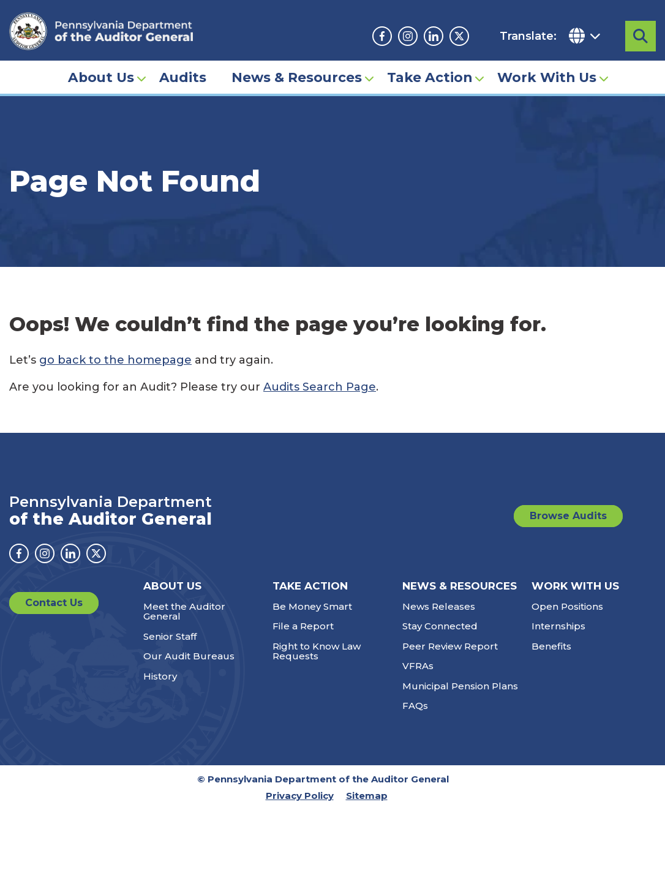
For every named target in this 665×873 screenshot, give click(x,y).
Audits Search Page (319, 387)
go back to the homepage (115, 360)
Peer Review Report (450, 646)
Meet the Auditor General (184, 612)
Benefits (551, 646)
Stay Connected (440, 626)
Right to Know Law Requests (316, 651)
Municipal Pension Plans (460, 686)
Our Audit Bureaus (189, 656)
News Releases (438, 606)
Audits (182, 77)
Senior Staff (170, 636)
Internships (558, 626)
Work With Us (546, 77)
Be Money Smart (312, 606)
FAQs (415, 705)
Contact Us (54, 603)
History (160, 676)
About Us (101, 77)
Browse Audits (568, 516)
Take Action (429, 77)
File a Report (303, 626)
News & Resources (296, 77)
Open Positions (567, 606)
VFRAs (418, 666)
